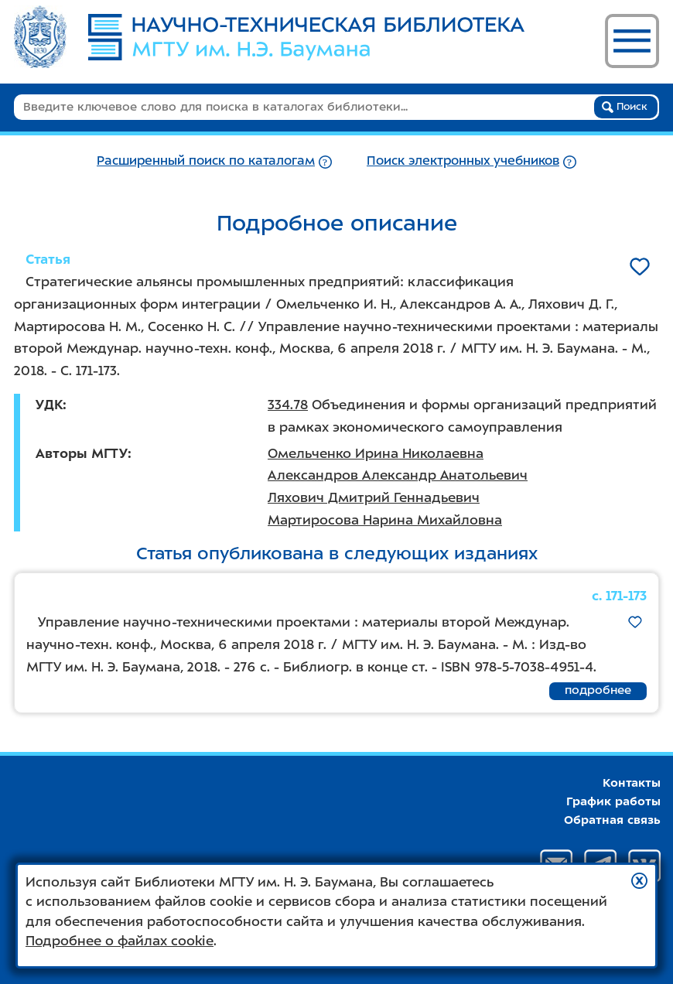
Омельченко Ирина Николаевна (375, 453)
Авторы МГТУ (82, 453)
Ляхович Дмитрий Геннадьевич (374, 497)
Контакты (632, 783)
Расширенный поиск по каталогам (206, 160)
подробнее (598, 690)
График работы (613, 801)
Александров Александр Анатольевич (398, 475)
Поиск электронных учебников (463, 160)
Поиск (624, 107)
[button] (639, 881)
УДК (49, 405)
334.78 (288, 405)
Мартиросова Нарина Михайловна (385, 520)
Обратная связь (612, 820)
